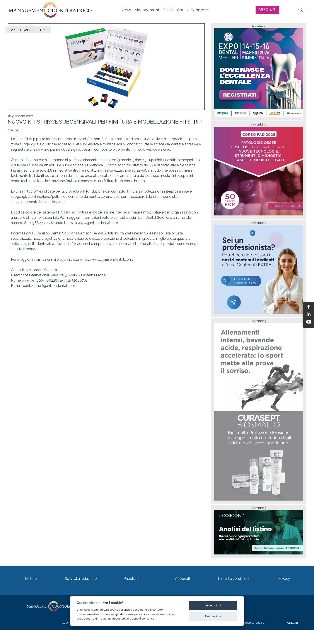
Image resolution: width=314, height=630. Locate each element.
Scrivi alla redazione (81, 579)
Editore (31, 579)
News (126, 9)
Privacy (284, 579)
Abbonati (182, 579)
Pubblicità (132, 579)
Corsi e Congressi (193, 9)
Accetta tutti (213, 605)
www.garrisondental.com (98, 223)
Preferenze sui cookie (250, 622)
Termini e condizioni (233, 579)
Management (147, 9)
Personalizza (213, 616)
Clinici (168, 9)
